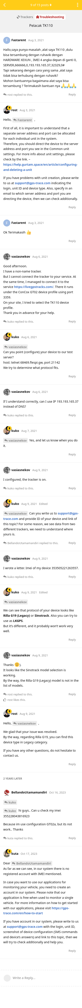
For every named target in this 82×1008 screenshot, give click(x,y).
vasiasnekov (18, 347)
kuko (12, 802)
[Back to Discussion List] (4, 5)
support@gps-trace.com (33, 183)
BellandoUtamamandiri (33, 863)
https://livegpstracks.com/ (33, 287)
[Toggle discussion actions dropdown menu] (77, 5)
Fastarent (24, 120)
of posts (40, 5)
